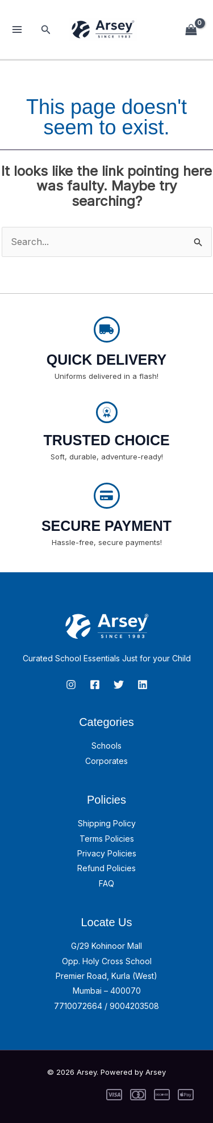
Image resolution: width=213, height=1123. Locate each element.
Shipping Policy (107, 823)
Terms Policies (107, 838)
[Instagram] (71, 684)
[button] (46, 30)
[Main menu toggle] (17, 29)
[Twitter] (119, 684)
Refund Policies (106, 868)
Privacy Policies (106, 853)
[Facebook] (95, 684)
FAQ (106, 883)
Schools (106, 745)
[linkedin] (142, 684)
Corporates (106, 761)
